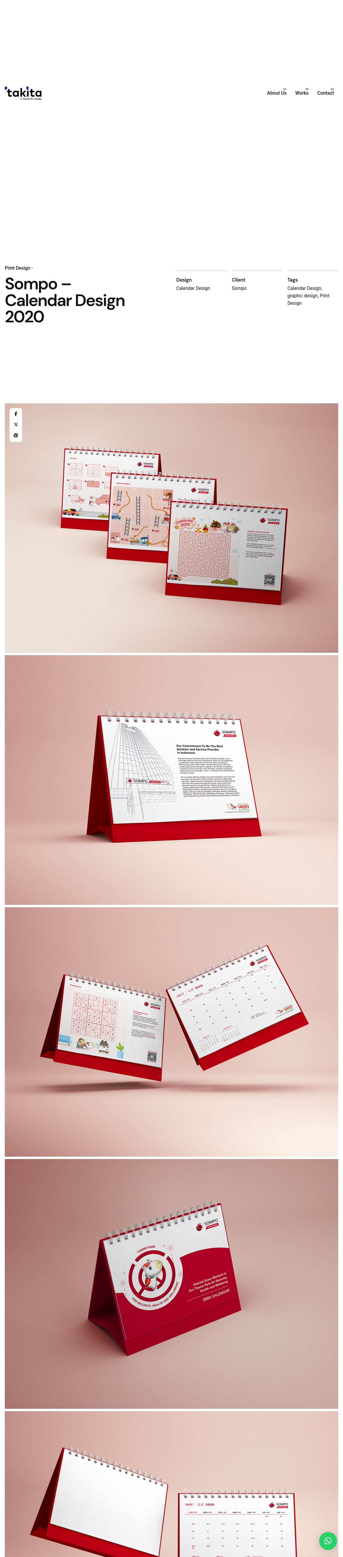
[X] (15, 425)
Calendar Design (304, 288)
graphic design (303, 296)
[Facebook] (15, 414)
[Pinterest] (15, 435)
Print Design (17, 268)
